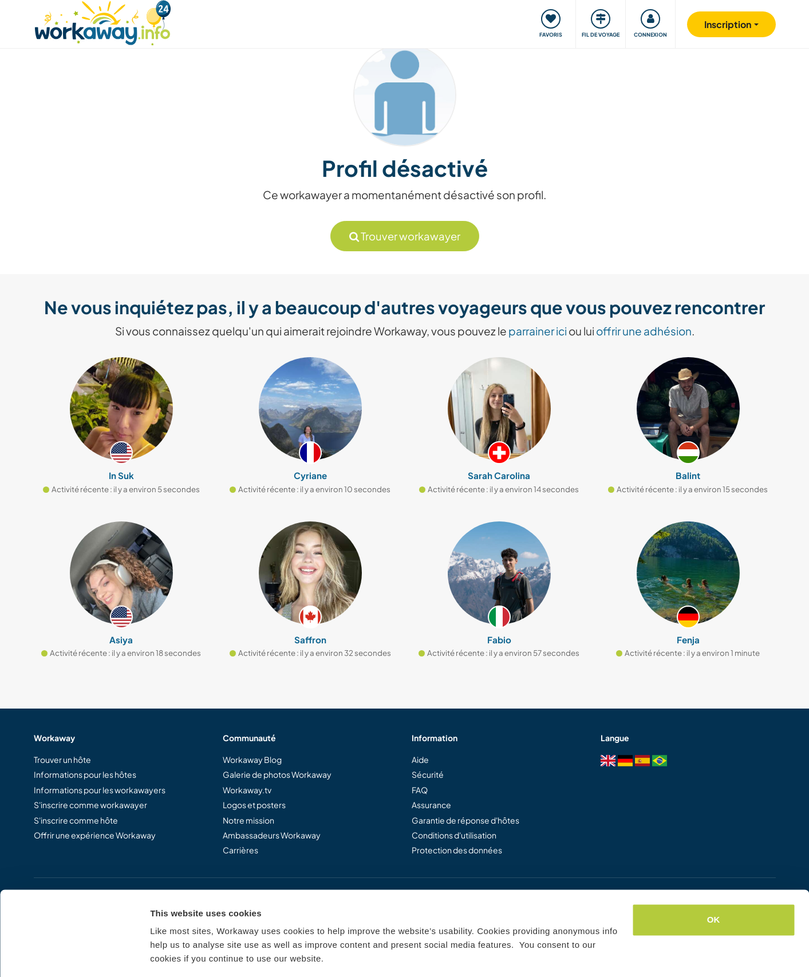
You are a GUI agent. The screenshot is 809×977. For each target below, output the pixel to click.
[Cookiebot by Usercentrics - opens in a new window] (74, 954)
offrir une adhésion (644, 331)
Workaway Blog (252, 759)
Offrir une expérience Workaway (95, 835)
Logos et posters (254, 805)
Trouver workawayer (404, 236)
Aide (420, 759)
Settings (167, 954)
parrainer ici (537, 331)
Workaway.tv (247, 790)
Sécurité (428, 774)
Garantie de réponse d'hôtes (465, 820)
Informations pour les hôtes (85, 774)
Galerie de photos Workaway (277, 774)
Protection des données (457, 850)
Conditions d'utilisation (454, 835)
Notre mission (248, 820)
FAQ (420, 790)
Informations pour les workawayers (99, 790)
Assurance (431, 805)
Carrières (240, 850)
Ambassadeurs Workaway (272, 835)
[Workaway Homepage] (103, 21)
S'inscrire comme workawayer (90, 805)
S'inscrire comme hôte (76, 820)
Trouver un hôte (62, 759)
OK (713, 884)
